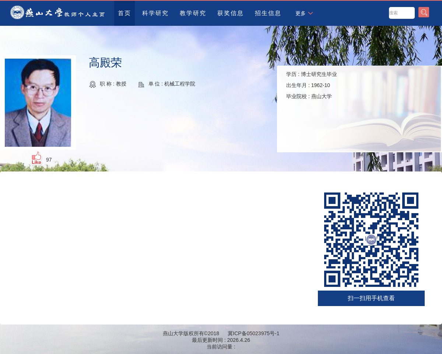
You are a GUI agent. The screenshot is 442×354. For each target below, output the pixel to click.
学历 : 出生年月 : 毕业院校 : (311, 85)
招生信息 (268, 13)
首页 (124, 13)
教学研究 (193, 13)
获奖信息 (230, 13)
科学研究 (155, 13)
